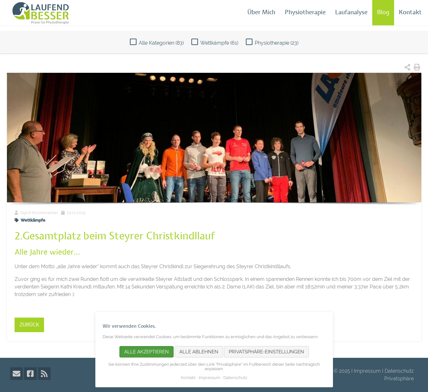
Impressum (367, 371)
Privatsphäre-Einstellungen (266, 352)
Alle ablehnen (198, 352)
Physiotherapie (305, 12)
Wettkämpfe (219, 43)
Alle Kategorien (161, 43)
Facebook (30, 373)
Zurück (29, 325)
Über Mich (261, 12)
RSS (44, 373)
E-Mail (16, 373)
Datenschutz (399, 371)
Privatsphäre (399, 379)
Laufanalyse (351, 12)
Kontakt (410, 12)
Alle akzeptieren (146, 352)
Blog (383, 12)
